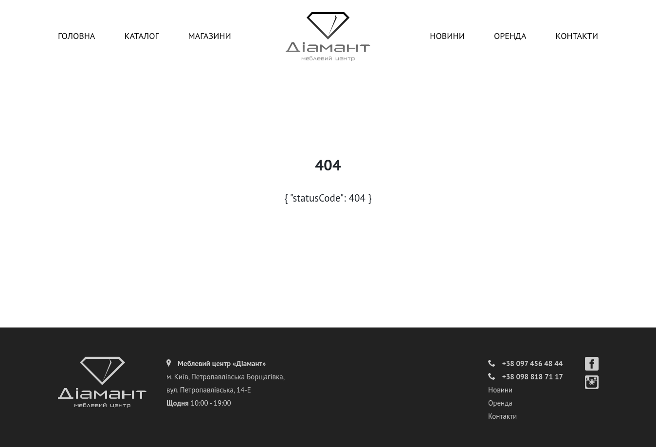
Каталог (141, 35)
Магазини (209, 35)
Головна (76, 35)
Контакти (577, 35)
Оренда (510, 35)
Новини (447, 35)
